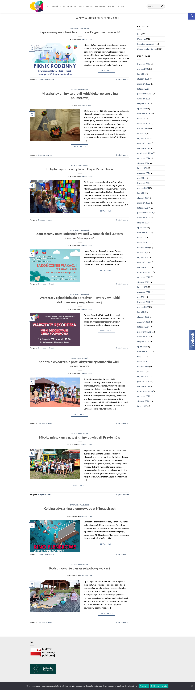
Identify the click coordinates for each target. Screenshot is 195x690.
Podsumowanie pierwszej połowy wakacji (79, 568)
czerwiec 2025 (143, 113)
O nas (89, 6)
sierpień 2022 (143, 282)
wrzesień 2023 (143, 217)
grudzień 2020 (143, 381)
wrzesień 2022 (143, 277)
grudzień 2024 (143, 143)
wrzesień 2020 (143, 396)
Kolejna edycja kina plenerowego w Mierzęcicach (80, 508)
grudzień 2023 (143, 203)
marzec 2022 (143, 307)
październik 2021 (145, 331)
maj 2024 (141, 178)
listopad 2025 (143, 89)
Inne (139, 34)
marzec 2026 (143, 69)
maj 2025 (141, 118)
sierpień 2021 (143, 341)
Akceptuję (143, 686)
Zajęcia (81, 6)
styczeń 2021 (143, 376)
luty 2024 (141, 193)
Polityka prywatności (159, 686)
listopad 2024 (143, 148)
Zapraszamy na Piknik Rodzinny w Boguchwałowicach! (79, 32)
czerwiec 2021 (143, 351)
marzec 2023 (143, 247)
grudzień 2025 (143, 83)
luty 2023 (141, 252)
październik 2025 (145, 93)
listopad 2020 (143, 386)
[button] (191, 16)
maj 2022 (141, 297)
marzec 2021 (143, 366)
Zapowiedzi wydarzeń (79, 28)
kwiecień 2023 (143, 242)
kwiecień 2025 (143, 123)
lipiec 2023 (142, 227)
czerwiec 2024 (143, 173)
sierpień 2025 (143, 103)
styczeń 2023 (143, 257)
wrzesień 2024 (143, 158)
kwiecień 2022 (143, 302)
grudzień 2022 (143, 262)
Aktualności (54, 6)
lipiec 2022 (142, 287)
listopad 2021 (143, 326)
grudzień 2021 (143, 322)
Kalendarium (69, 6)
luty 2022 (141, 312)
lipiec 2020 (142, 406)
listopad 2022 (143, 267)
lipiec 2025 (142, 108)
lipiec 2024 (142, 168)
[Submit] (162, 6)
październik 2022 (145, 272)
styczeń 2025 (143, 138)
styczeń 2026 (143, 79)
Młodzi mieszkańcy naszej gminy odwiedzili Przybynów (79, 437)
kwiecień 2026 (143, 64)
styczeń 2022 (143, 317)
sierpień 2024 (143, 163)
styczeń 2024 (143, 198)
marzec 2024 (143, 188)
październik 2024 (145, 153)
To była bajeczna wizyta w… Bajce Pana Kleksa (80, 169)
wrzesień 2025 (143, 98)
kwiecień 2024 (143, 183)
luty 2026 (141, 74)
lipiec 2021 (142, 346)
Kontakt (119, 6)
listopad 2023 (143, 207)
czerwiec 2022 (143, 292)
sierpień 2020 (143, 401)
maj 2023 (141, 237)
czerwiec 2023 (143, 232)
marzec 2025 (143, 128)
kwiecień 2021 (143, 361)
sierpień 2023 (143, 222)
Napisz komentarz (122, 80)
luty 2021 (141, 371)
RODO (111, 6)
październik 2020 (145, 391)
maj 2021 (141, 356)
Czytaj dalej (106, 70)
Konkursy (141, 39)
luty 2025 (141, 133)
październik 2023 (145, 212)
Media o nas (100, 6)
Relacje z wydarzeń (79, 90)
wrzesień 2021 (143, 336)
